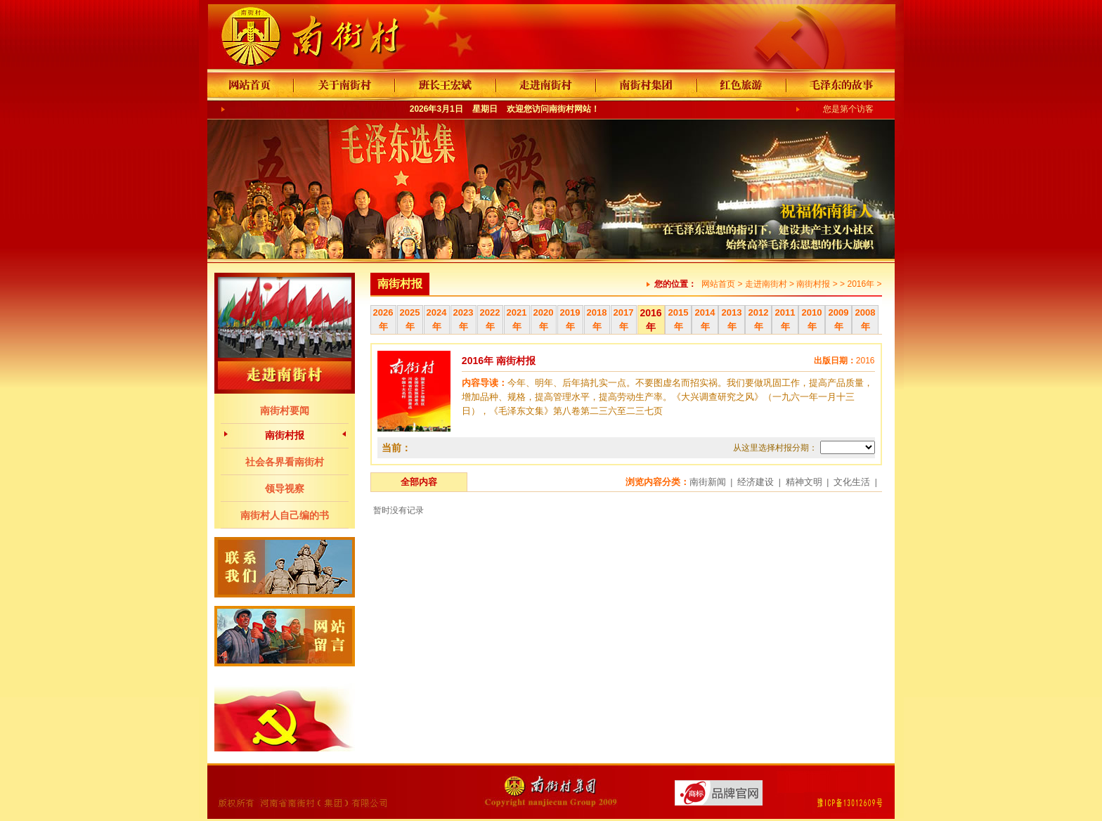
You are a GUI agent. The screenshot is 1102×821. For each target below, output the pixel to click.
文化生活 (852, 482)
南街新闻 (707, 482)
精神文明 (804, 482)
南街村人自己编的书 (284, 515)
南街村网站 (570, 109)
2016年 (860, 284)
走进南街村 (766, 284)
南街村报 (284, 435)
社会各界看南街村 (284, 461)
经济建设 (755, 482)
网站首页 (718, 284)
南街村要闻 (284, 410)
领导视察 (284, 488)
